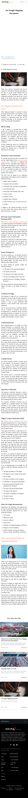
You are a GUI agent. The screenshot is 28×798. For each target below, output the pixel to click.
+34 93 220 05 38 (14, 756)
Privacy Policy (19, 789)
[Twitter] (17, 745)
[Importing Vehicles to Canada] (14, 665)
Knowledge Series (9, 57)
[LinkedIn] (14, 745)
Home (2, 57)
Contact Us (3, 779)
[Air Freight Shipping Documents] (14, 695)
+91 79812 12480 (14, 770)
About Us (3, 776)
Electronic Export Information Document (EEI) (15, 222)
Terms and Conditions (19, 788)
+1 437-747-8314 (14, 760)
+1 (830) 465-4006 (13, 753)
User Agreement (9, 789)
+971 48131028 (14, 767)
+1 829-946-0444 (13, 763)
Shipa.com (4, 788)
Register (22, 1)
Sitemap (10, 788)
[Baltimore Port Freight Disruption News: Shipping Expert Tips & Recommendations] (14, 636)
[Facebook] (11, 745)
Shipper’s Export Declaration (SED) (14, 421)
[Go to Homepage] (7, 2)
